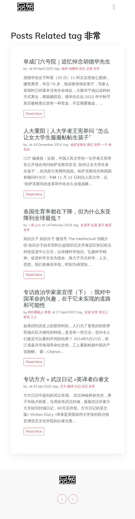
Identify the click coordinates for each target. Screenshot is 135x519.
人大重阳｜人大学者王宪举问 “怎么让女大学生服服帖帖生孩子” (66, 134)
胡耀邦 (73, 69)
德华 (65, 69)
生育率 (85, 225)
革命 (26, 317)
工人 (34, 317)
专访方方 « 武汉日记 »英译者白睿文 (66, 379)
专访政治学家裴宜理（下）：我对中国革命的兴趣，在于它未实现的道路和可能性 (67, 299)
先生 (82, 69)
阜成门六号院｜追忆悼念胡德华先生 (66, 61)
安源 (87, 312)
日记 (77, 386)
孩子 (101, 225)
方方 (63, 386)
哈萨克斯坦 (78, 145)
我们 (90, 145)
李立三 (103, 312)
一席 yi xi (34, 225)
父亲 (89, 69)
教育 (108, 225)
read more (34, 114)
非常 (96, 69)
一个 (104, 145)
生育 (94, 225)
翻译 (70, 386)
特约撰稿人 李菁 (39, 312)
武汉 (85, 386)
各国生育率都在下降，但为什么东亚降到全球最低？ (67, 214)
